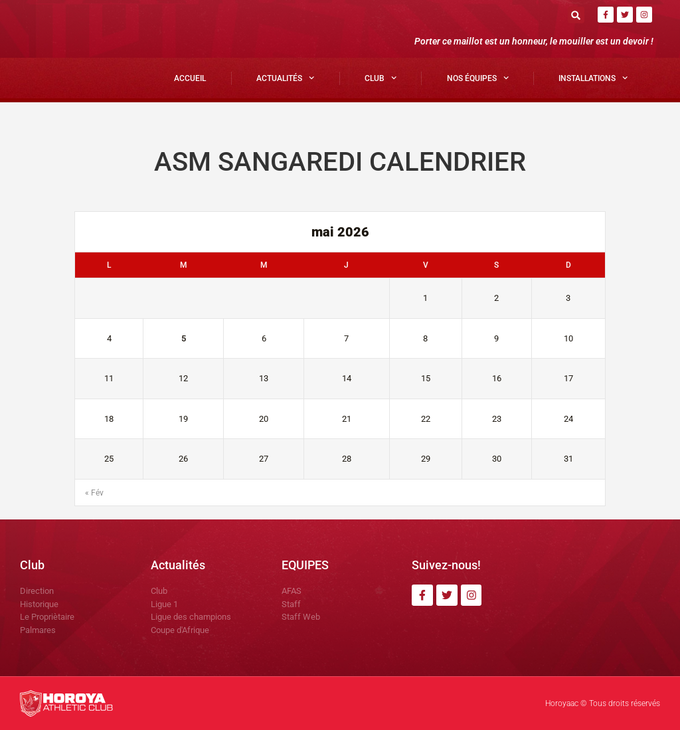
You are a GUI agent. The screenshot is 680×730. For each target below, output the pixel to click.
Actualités (285, 77)
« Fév (94, 493)
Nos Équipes (478, 77)
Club (380, 77)
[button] (576, 15)
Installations (593, 77)
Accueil (190, 78)
